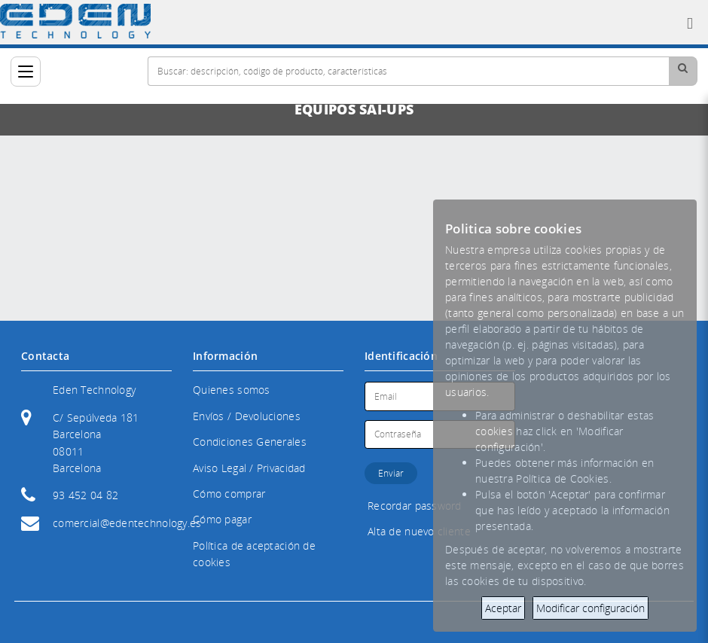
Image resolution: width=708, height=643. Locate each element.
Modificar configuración (590, 608)
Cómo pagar (222, 519)
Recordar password (415, 505)
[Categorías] (26, 71)
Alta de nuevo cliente (419, 531)
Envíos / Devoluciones (247, 416)
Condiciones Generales (250, 441)
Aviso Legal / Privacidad (249, 468)
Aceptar (503, 608)
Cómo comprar (229, 493)
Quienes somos (231, 389)
